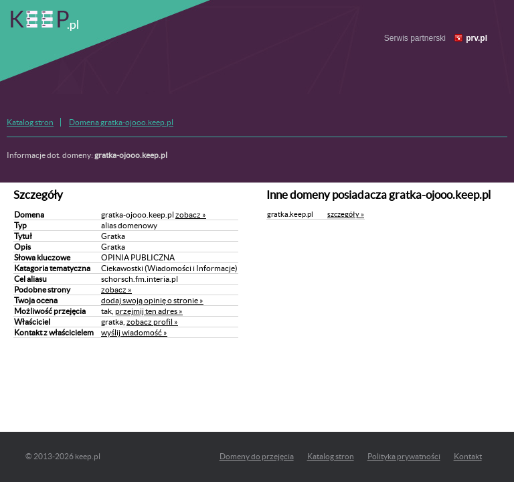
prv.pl (476, 38)
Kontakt (468, 456)
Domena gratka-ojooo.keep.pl (121, 122)
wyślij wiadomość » (134, 332)
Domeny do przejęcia (257, 456)
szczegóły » (345, 214)
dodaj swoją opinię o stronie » (152, 300)
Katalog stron (30, 122)
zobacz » (190, 214)
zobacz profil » (152, 321)
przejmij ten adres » (149, 311)
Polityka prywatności (403, 456)
